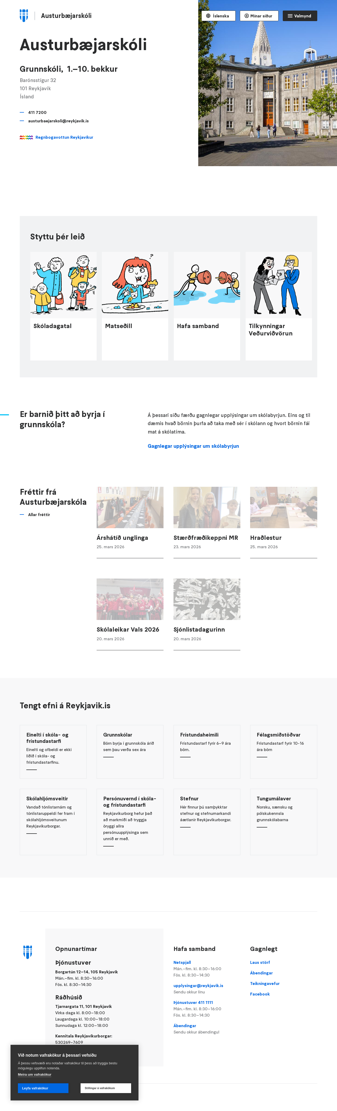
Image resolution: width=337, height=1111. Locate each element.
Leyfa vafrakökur (35, 1088)
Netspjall (207, 969)
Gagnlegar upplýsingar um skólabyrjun (193, 455)
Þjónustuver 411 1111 (207, 1009)
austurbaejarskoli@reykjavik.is (58, 120)
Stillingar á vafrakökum (100, 1088)
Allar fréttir (39, 524)
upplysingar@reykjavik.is (207, 989)
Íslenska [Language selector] (220, 15)
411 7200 (37, 112)
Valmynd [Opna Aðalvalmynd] (302, 15)
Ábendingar (207, 1029)
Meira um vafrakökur (34, 1074)
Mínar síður (261, 15)
